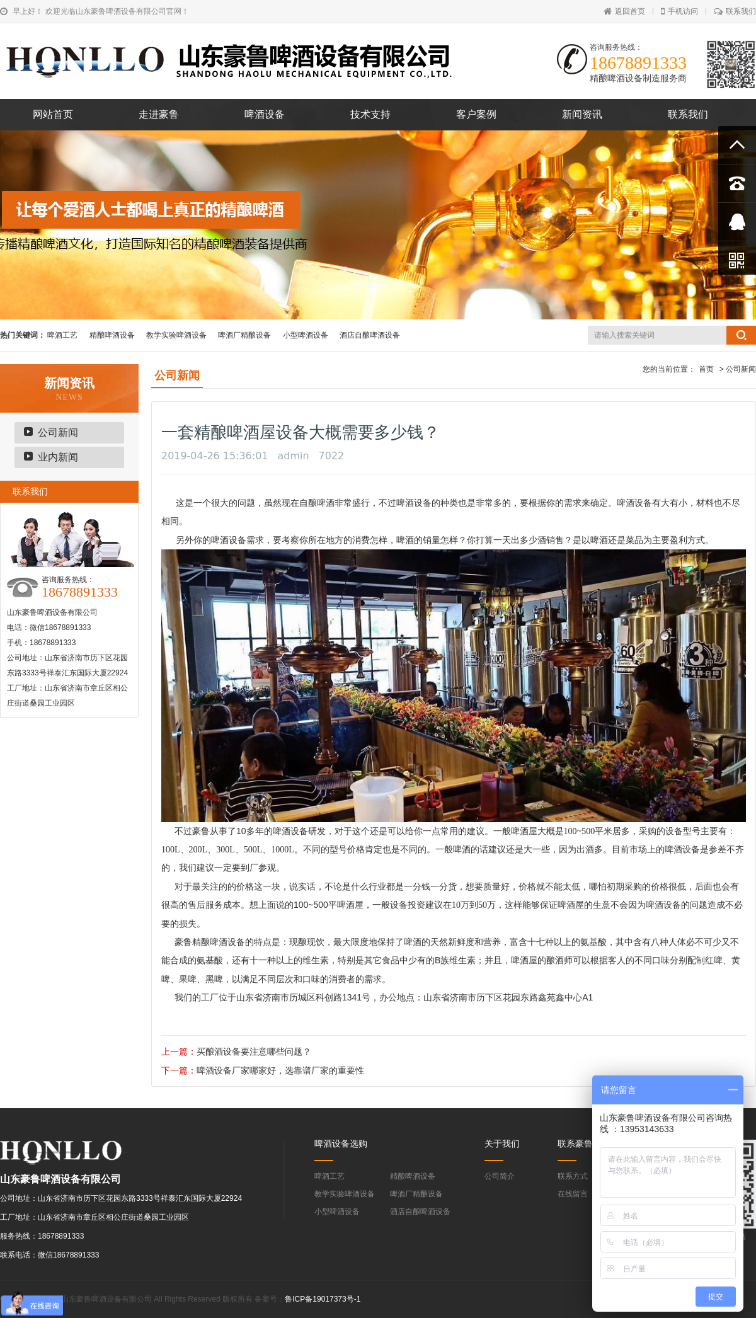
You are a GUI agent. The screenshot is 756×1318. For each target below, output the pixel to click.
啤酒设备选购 (340, 1143)
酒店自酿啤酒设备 (370, 335)
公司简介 (499, 1176)
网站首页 (53, 114)
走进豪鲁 (159, 114)
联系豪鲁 (575, 1143)
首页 (706, 369)
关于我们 (502, 1143)
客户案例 (476, 114)
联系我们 (735, 11)
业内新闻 (58, 457)
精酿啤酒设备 (112, 335)
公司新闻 (58, 432)
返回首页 (624, 11)
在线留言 (573, 1193)
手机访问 (679, 11)
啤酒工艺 (62, 335)
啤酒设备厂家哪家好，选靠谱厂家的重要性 (280, 1070)
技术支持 (370, 114)
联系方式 (573, 1176)
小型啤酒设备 (305, 335)
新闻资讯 (582, 114)
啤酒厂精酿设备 (244, 335)
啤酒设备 (264, 114)
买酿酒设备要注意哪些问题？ (254, 1051)
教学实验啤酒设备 (176, 335)
